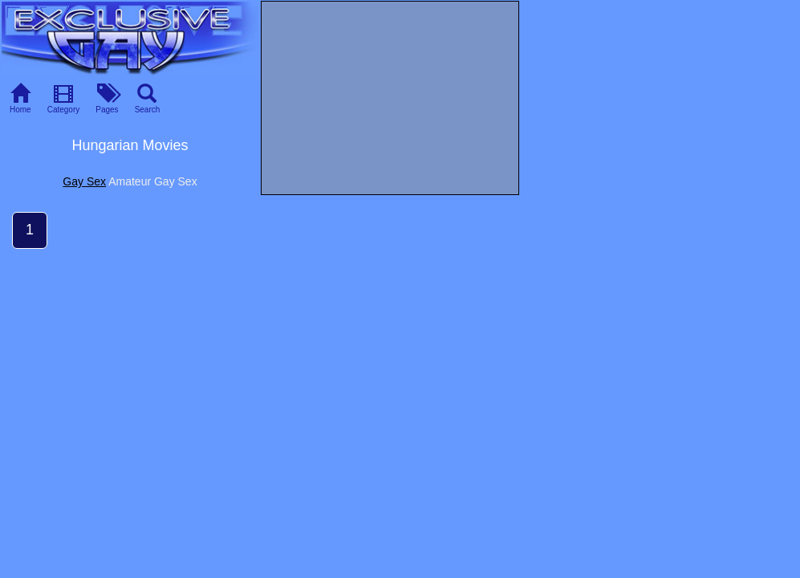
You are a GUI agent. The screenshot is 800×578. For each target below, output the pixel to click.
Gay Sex (84, 181)
